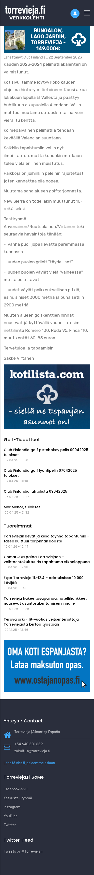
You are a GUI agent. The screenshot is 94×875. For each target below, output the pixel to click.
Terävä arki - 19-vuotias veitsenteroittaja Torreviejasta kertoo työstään (41, 622)
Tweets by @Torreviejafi (23, 851)
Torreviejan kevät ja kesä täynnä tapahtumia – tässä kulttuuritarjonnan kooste (47, 539)
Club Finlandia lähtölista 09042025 (35, 491)
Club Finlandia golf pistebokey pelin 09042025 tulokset (46, 452)
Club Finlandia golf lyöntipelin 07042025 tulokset (40, 473)
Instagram (12, 807)
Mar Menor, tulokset (22, 507)
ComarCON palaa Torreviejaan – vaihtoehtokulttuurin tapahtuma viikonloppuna (47, 559)
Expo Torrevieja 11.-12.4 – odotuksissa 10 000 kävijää (44, 580)
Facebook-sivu (16, 789)
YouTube (11, 816)
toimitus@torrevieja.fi (32, 751)
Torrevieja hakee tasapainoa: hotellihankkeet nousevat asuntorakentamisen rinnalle (45, 601)
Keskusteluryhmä (18, 798)
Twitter (10, 825)
